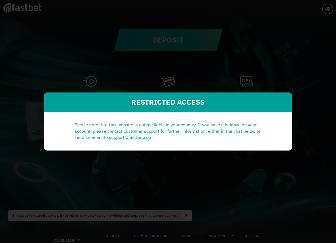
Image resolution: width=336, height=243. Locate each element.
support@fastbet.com (115, 140)
